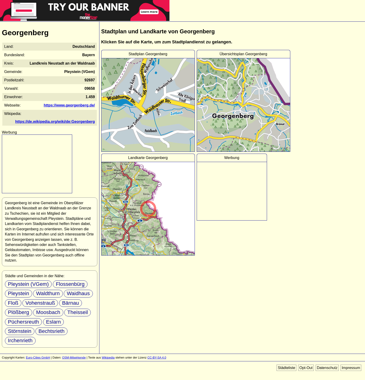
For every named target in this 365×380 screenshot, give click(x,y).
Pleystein (18, 293)
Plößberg (18, 312)
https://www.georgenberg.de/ (69, 105)
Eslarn (53, 322)
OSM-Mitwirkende (74, 357)
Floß (13, 303)
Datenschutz (327, 368)
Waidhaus (78, 293)
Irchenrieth (20, 340)
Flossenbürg (70, 284)
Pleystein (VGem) (28, 284)
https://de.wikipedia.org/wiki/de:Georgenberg (55, 122)
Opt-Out (306, 368)
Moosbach (48, 312)
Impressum (351, 368)
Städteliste (286, 368)
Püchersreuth (23, 322)
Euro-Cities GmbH (38, 357)
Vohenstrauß (40, 303)
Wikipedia (108, 357)
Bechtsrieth (51, 331)
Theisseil (77, 312)
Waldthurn (48, 293)
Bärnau (70, 303)
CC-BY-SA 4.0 (156, 357)
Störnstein (19, 331)
